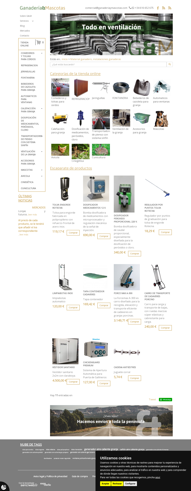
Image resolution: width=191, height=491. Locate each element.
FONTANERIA (28, 77)
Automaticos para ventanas (29, 99)
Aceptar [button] (105, 483)
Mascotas (27, 169)
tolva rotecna (50, 449)
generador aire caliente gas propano (56, 452)
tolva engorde (39, 450)
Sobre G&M (26, 15)
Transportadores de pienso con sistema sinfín (29, 141)
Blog (22, 25)
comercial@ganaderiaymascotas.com (106, 8)
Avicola (25, 176)
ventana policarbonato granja (84, 458)
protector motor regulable (62, 458)
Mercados (25, 30)
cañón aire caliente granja (132, 449)
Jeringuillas (28, 71)
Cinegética (27, 182)
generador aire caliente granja (101, 449)
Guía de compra (80, 476)
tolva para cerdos (27, 450)
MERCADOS (38, 207)
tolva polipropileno (63, 450)
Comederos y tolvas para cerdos (28, 56)
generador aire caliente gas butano (82, 452)
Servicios (24, 20)
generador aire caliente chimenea (157, 450)
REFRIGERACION (29, 65)
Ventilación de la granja (28, 153)
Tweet (152, 399)
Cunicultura (28, 188)
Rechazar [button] (117, 483)
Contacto (24, 35)
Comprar (73, 232)
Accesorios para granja (28, 162)
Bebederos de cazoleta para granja (28, 86)
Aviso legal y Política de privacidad (50, 476)
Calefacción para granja (28, 110)
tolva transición (76, 449)
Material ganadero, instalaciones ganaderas (95, 59)
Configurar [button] (130, 483)
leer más (32, 214)
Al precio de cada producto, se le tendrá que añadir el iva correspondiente (31, 226)
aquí (157, 477)
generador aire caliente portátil (33, 452)
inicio (65, 59)
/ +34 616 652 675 (141, 8)
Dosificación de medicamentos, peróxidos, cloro (29, 123)
